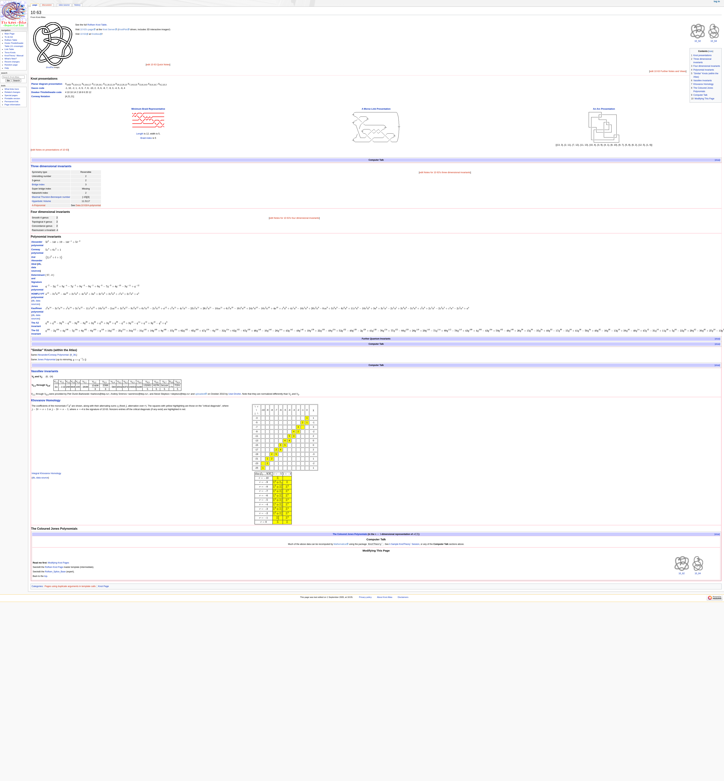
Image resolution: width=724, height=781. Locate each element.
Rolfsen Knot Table (97, 25)
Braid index (146, 138)
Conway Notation (40, 96)
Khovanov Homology (46, 400)
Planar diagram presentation (46, 84)
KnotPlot (50, 67)
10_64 (713, 41)
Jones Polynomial (46, 359)
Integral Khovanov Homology (46, 473)
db (39, 264)
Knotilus (95, 34)
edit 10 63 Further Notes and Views (668, 71)
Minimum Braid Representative (148, 109)
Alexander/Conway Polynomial (53, 355)
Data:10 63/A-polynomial (88, 205)
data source (42, 477)
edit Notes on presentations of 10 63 (49, 150)
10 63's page (86, 29)
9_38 (73, 355)
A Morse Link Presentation (376, 109)
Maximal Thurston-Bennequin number (51, 197)
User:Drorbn (234, 394)
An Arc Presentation (604, 109)
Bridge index (38, 184)
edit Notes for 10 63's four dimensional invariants (294, 218)
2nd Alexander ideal (36, 260)
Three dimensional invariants (51, 166)
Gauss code (37, 88)
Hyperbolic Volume (41, 201)
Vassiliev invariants (44, 371)
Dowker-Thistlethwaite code (46, 92)
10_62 (697, 41)
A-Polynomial (38, 205)
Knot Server (109, 29)
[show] (717, 160)
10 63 (83, 34)
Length (139, 133)
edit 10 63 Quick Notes (158, 64)
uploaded (200, 394)
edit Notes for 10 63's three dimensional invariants (445, 172)
